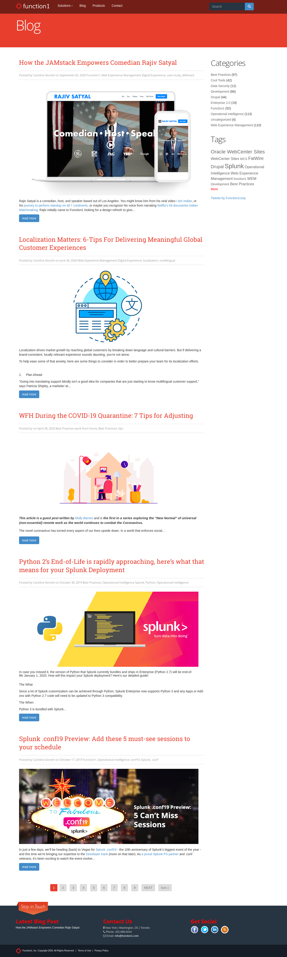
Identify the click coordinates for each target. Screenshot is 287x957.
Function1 (93, 75)
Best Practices (65, 428)
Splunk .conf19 (106, 849)
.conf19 (135, 760)
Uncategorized (221, 119)
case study (174, 75)
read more (29, 218)
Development (220, 91)
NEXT (148, 887)
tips (120, 428)
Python (150, 582)
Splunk (139, 582)
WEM (252, 179)
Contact (117, 5)
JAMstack (188, 75)
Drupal (215, 97)
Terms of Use (84, 950)
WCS (243, 159)
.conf (155, 760)
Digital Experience (153, 75)
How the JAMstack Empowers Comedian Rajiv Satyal (98, 62)
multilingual (167, 260)
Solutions (65, 5)
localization (150, 260)
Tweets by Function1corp (228, 198)
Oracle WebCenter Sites (238, 152)
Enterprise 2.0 (220, 103)
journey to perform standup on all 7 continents (56, 205)
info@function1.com (127, 935)
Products (99, 5)
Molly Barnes (84, 518)
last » (165, 887)
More (214, 189)
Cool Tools (218, 80)
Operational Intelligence (118, 582)
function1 (240, 179)
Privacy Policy (101, 950)
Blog (83, 5)
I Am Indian (184, 201)
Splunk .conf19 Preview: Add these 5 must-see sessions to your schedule (104, 743)
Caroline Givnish (44, 75)
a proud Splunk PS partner (159, 854)
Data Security (220, 86)
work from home (86, 428)
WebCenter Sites (225, 159)
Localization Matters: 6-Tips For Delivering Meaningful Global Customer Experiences (110, 243)
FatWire (256, 158)
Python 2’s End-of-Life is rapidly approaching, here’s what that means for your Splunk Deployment (111, 565)
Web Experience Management (121, 75)
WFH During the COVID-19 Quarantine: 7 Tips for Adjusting (106, 415)
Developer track (97, 854)
